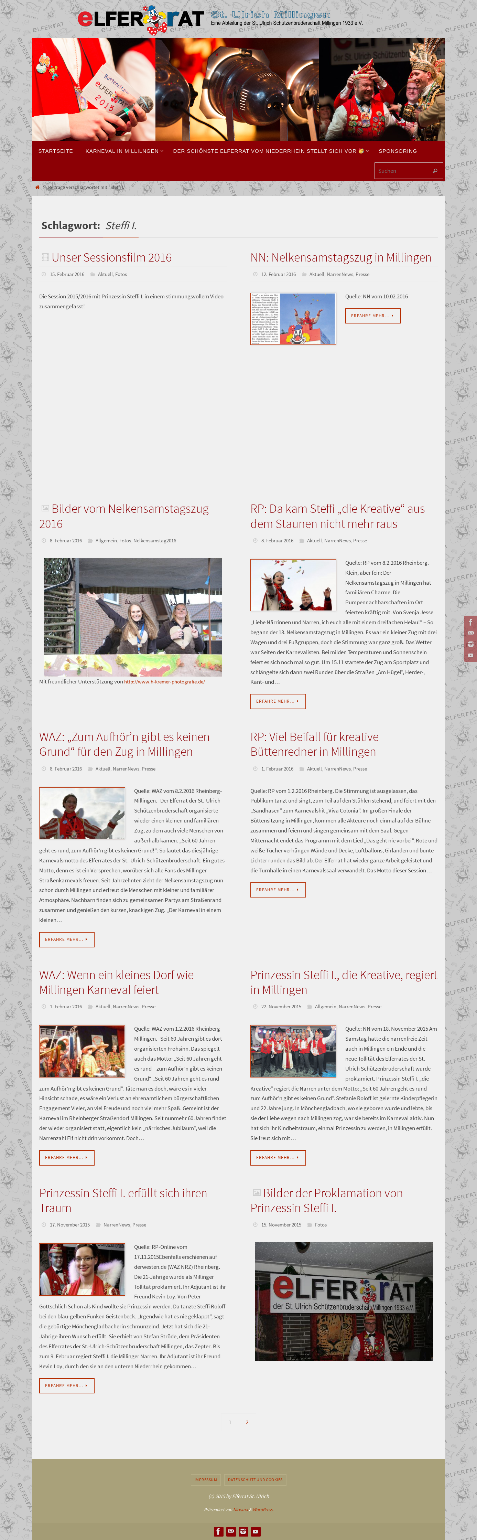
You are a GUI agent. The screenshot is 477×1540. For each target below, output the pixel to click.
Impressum (206, 1479)
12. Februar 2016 (280, 273)
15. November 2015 (283, 1224)
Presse (371, 273)
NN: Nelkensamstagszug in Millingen (341, 257)
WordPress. (263, 1509)
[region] (133, 616)
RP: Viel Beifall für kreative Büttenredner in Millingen (314, 744)
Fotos (127, 273)
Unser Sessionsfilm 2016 (112, 257)
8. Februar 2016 (68, 540)
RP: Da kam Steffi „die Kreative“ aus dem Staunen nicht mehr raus (337, 515)
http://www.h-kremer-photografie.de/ (169, 680)
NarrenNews (346, 273)
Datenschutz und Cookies (255, 1479)
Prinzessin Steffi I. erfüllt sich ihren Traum (123, 1200)
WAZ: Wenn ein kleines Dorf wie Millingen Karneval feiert (116, 982)
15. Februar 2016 (69, 273)
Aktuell (110, 273)
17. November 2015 (72, 1224)
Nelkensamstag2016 (163, 540)
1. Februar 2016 (279, 768)
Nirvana (240, 1509)
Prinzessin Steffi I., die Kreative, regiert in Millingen (343, 982)
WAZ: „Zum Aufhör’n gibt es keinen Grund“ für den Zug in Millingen (124, 744)
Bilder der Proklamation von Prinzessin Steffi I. (326, 1200)
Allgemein (110, 540)
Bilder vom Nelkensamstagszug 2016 (124, 515)
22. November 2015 (283, 1006)
